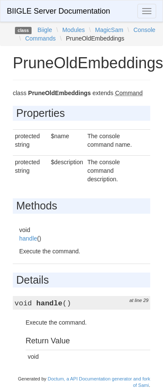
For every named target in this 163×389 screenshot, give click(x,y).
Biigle (45, 29)
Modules (73, 29)
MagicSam (109, 29)
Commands (40, 38)
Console (144, 29)
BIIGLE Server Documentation (58, 11)
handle (28, 238)
